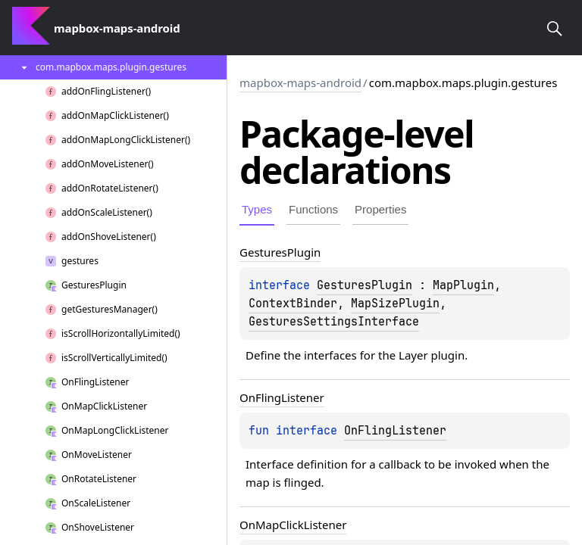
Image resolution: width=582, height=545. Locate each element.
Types (257, 209)
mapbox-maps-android (300, 82)
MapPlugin (463, 285)
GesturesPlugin (364, 285)
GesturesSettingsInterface (334, 321)
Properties (380, 209)
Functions (313, 209)
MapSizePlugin (395, 303)
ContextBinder (293, 303)
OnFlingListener (395, 430)
